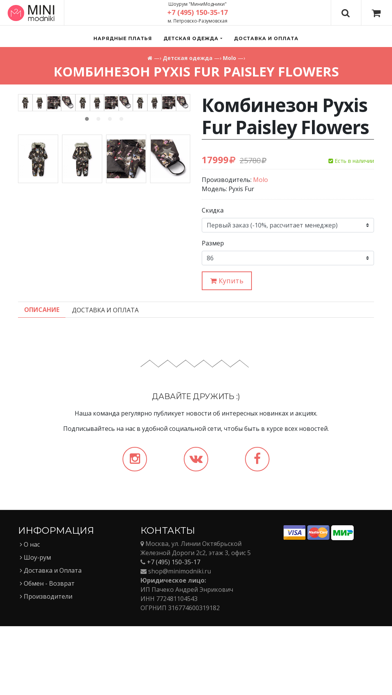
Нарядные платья (122, 38)
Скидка (213, 210)
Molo (229, 58)
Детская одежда (187, 58)
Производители (46, 665)
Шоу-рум (35, 626)
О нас (30, 613)
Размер (213, 243)
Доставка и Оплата (51, 639)
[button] (193, 38)
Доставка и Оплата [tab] (105, 379)
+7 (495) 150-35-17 (173, 631)
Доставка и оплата (266, 38)
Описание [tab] (41, 378)
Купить (226, 280)
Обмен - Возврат (47, 652)
